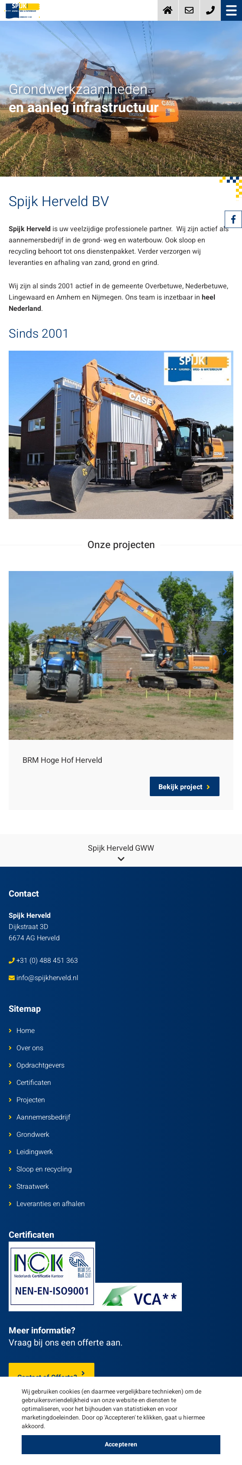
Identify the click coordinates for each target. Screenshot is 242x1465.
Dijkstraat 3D (34, 927)
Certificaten (30, 1083)
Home (22, 1031)
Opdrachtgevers (37, 1065)
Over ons (26, 1048)
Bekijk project (184, 787)
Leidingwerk (31, 1152)
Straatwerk (29, 1186)
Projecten (27, 1100)
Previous (17, 651)
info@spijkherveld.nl (43, 978)
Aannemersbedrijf (39, 1117)
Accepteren (121, 1444)
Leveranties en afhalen (47, 1204)
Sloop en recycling (40, 1169)
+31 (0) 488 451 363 (43, 960)
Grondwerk (29, 1134)
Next (224, 651)
